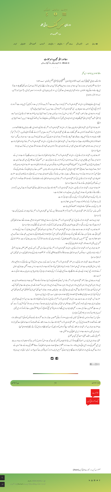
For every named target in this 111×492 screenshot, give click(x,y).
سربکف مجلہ (30, 481)
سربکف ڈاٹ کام (20, 484)
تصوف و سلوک (32, 44)
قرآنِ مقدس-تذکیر (55, 63)
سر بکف (56, 25)
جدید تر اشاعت (15, 383)
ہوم (55, 383)
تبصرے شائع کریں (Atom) (81, 470)
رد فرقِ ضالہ (50, 44)
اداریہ (87, 44)
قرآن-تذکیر (79, 44)
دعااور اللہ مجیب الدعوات (55, 59)
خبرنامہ (15, 44)
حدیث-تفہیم (69, 44)
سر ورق (95, 44)
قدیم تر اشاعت (96, 383)
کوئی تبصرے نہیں (44, 63)
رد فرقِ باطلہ (59, 44)
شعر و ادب (42, 44)
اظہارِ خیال (22, 44)
